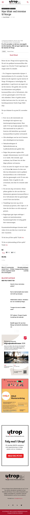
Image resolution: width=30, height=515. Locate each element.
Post (3, 252)
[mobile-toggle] (2, 2)
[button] (28, 2)
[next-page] (18, 331)
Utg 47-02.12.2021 (13, 6)
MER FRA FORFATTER (8, 280)
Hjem (3, 6)
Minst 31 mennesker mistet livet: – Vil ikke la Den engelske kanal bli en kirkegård (8, 270)
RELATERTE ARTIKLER (8, 278)
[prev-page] (15, 331)
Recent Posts (10, 51)
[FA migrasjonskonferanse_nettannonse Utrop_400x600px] (15, 375)
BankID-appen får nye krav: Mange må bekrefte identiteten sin (19, 325)
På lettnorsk (13, 8)
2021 (7, 6)
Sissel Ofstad (6, 17)
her (23, 237)
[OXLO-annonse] (15, 412)
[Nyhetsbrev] (15, 465)
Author (3, 51)
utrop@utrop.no (18, 498)
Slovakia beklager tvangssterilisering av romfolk (21, 269)
